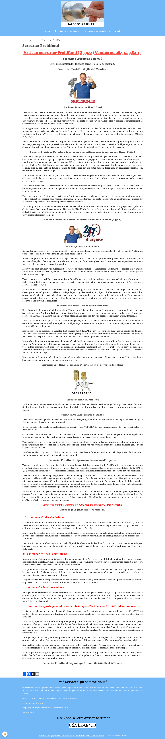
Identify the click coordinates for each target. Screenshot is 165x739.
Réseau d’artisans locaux (67, 31)
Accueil (48, 31)
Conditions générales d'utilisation (55, 736)
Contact (116, 31)
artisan (25, 40)
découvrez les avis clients (97, 31)
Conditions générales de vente (89, 736)
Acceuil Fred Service (28, 712)
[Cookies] (5, 734)
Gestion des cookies (116, 736)
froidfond (36, 40)
